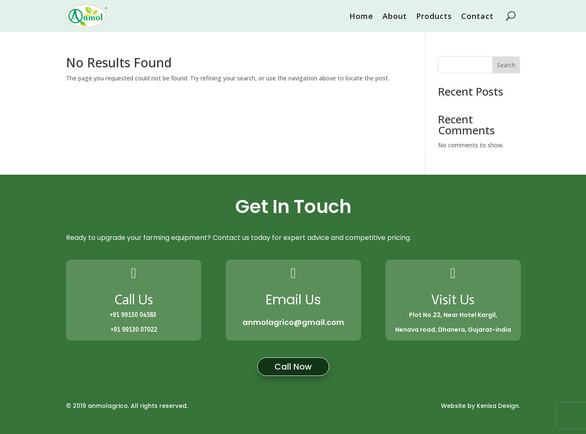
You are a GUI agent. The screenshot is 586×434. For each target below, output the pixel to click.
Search (506, 65)
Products (434, 16)
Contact (477, 16)
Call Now (293, 367)
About (395, 16)
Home (361, 16)
